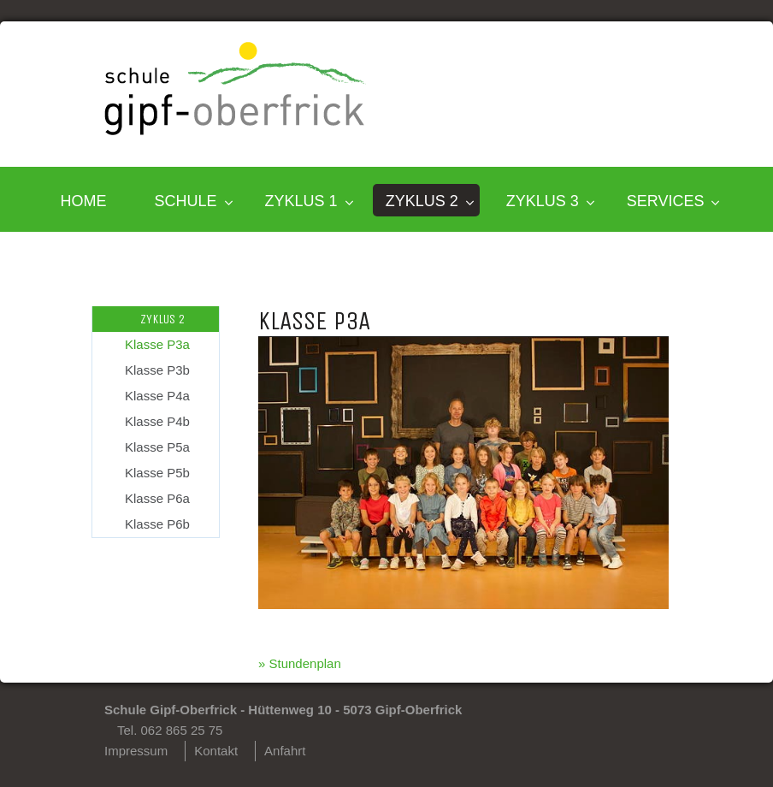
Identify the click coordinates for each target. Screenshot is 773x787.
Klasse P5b (157, 472)
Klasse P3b (157, 370)
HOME (84, 201)
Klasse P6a (157, 498)
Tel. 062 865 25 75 (169, 730)
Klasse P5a (157, 447)
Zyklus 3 (542, 201)
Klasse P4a (157, 395)
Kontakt (216, 750)
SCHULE (186, 201)
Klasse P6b (157, 524)
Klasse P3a (157, 344)
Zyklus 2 (422, 201)
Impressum (136, 750)
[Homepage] (235, 130)
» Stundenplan (299, 663)
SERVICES (666, 201)
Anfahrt (284, 750)
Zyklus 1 (301, 201)
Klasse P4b (157, 421)
